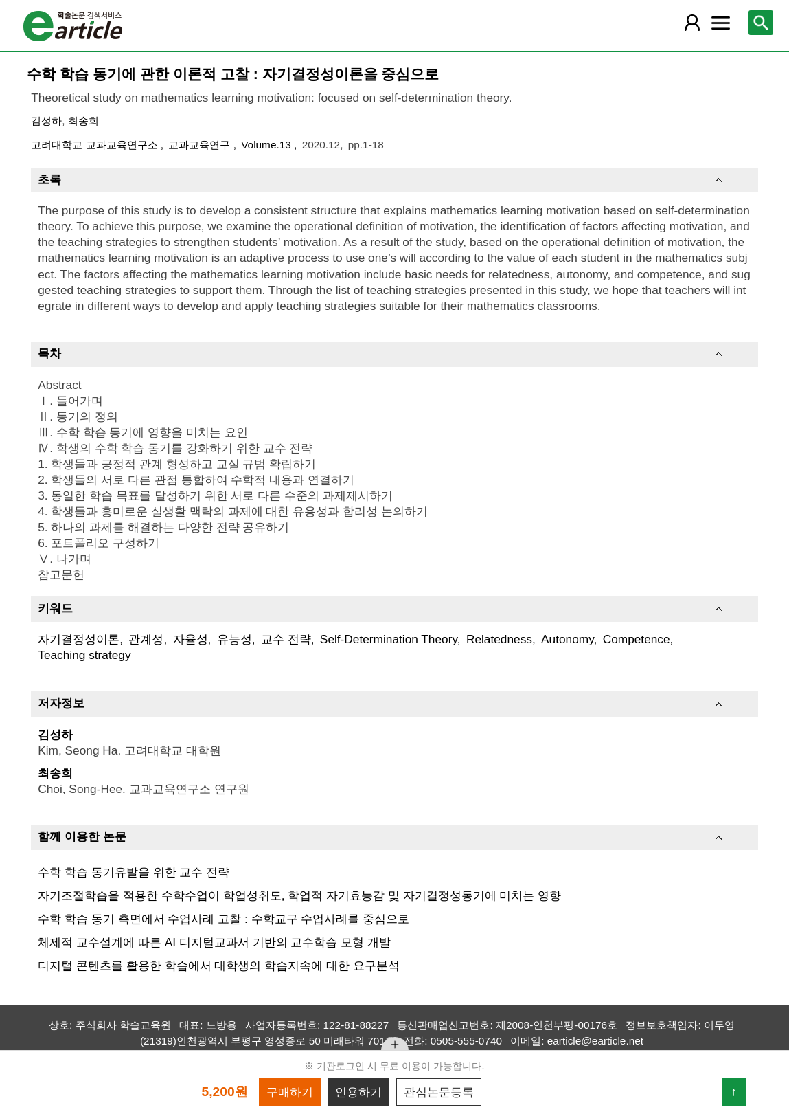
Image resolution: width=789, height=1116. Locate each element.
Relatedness (499, 639)
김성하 (46, 120)
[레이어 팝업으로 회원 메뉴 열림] (691, 22)
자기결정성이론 (78, 639)
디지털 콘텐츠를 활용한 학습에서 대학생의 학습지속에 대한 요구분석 (219, 965)
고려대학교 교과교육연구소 (96, 144)
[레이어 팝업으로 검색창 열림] (760, 22)
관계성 (145, 639)
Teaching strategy (84, 655)
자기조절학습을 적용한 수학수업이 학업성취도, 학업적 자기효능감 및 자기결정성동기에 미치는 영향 (299, 895)
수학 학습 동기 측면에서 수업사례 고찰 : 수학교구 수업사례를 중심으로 (223, 919)
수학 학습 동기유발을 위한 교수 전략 (133, 872)
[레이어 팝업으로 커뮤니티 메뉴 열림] (720, 22)
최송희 (83, 120)
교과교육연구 (200, 144)
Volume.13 (267, 144)
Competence (636, 639)
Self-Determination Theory (388, 639)
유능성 (234, 639)
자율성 (190, 639)
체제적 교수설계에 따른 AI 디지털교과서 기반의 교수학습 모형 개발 (214, 942)
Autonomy (567, 639)
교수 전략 (286, 639)
